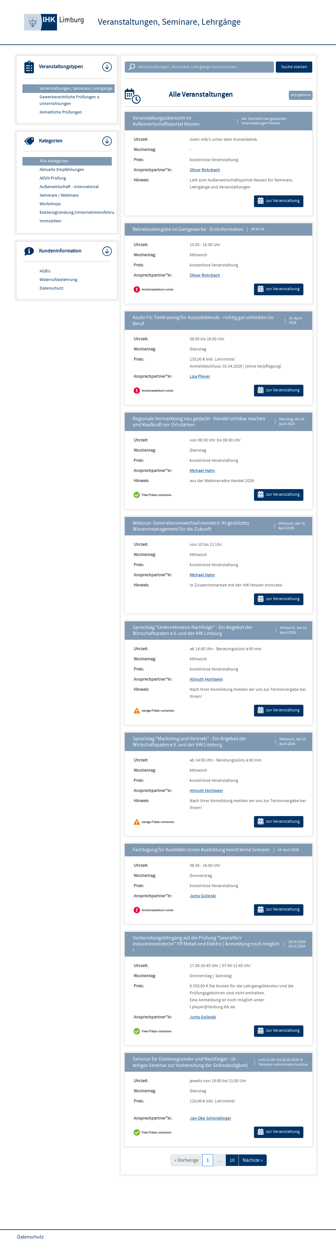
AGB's (45, 271)
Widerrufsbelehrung (58, 280)
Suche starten (294, 67)
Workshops (50, 204)
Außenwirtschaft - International (69, 187)
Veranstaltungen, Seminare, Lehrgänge (76, 88)
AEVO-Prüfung (53, 178)
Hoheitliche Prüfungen (61, 112)
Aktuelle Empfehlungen (62, 170)
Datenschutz (51, 288)
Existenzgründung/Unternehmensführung (77, 212)
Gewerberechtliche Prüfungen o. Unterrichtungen (70, 100)
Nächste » (253, 1160)
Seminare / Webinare (59, 195)
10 (232, 1160)
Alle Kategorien (54, 161)
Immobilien (50, 221)
